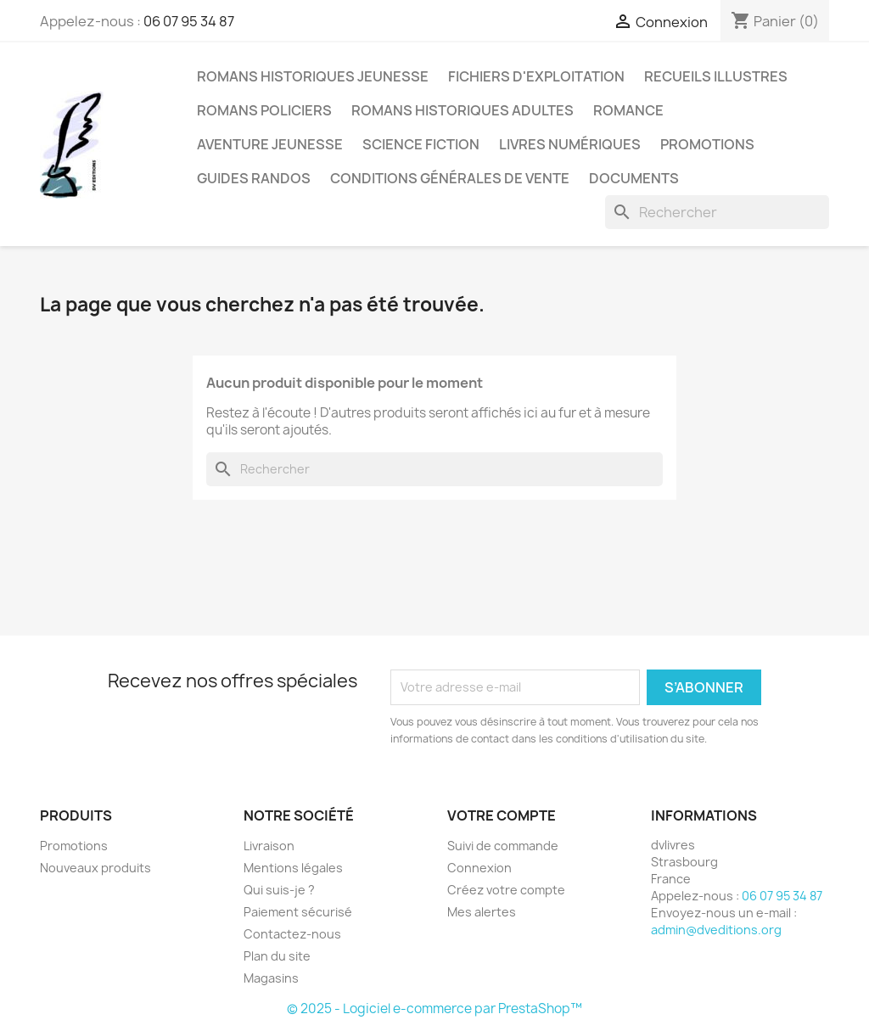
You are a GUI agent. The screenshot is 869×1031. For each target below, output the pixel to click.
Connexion (479, 868)
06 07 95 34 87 (188, 21)
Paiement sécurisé (298, 912)
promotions (707, 144)
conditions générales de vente (449, 178)
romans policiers (264, 110)
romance (628, 110)
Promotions (74, 846)
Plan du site (277, 956)
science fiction (420, 144)
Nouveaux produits (95, 868)
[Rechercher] (717, 212)
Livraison (269, 846)
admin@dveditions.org (716, 930)
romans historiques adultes (462, 110)
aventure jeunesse (270, 144)
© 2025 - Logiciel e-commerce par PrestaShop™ (434, 1008)
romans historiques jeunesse (313, 76)
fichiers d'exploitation (536, 76)
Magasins (271, 978)
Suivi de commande (502, 846)
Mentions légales (293, 868)
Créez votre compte (506, 890)
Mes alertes (481, 912)
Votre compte (501, 815)
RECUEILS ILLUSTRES (716, 76)
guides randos (254, 178)
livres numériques (570, 144)
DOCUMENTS (634, 178)
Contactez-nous (292, 934)
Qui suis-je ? (279, 890)
